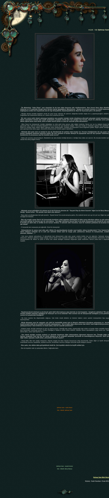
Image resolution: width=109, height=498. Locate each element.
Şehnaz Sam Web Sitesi (101, 477)
